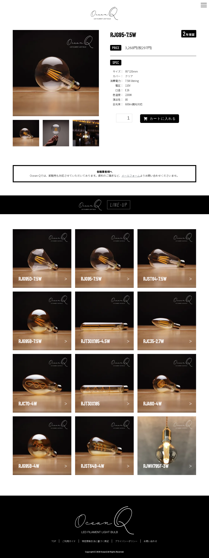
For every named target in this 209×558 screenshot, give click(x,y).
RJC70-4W (27, 403)
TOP (54, 541)
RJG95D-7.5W (29, 279)
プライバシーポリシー (126, 541)
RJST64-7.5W (154, 279)
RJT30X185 (90, 403)
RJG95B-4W (28, 466)
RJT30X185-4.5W (95, 341)
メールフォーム (131, 175)
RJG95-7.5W (91, 279)
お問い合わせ (150, 541)
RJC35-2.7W (153, 341)
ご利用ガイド (69, 541)
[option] (56, 73)
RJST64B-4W (92, 466)
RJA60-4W (152, 403)
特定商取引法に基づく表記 (95, 541)
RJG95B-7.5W (29, 341)
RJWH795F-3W (155, 466)
